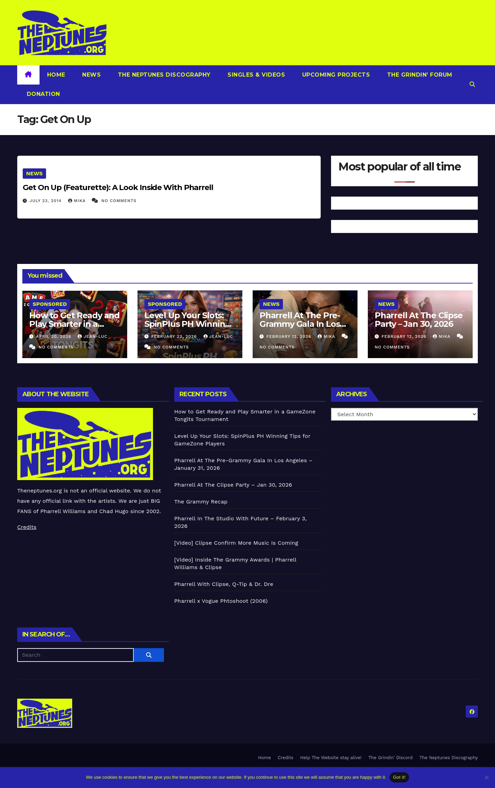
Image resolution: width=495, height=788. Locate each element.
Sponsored (50, 304)
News (90, 74)
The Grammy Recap (201, 501)
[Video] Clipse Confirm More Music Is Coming (236, 543)
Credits (26, 527)
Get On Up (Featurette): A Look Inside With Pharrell (118, 187)
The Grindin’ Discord (390, 757)
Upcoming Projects (335, 74)
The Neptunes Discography (163, 74)
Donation (42, 94)
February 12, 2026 (289, 336)
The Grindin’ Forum (418, 74)
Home (56, 74)
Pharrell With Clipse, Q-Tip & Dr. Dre (223, 584)
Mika (77, 200)
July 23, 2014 (46, 200)
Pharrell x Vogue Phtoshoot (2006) (221, 601)
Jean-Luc (92, 336)
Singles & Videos (255, 74)
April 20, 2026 (54, 336)
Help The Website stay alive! (331, 757)
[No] (486, 777)
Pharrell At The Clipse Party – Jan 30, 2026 (419, 319)
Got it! (399, 777)
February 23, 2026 (175, 336)
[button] (472, 84)
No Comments (118, 200)
